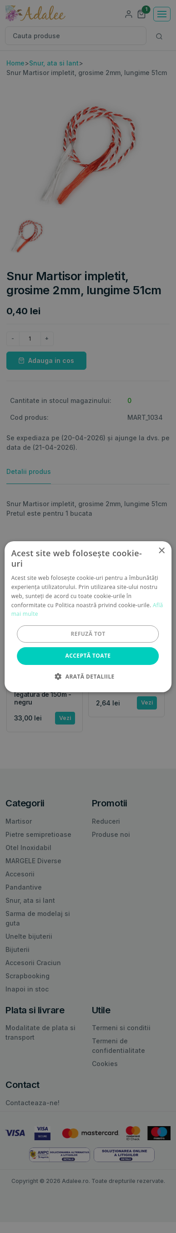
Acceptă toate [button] (88, 655)
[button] (87, 676)
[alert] (88, 616)
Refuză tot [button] (87, 634)
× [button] (161, 550)
